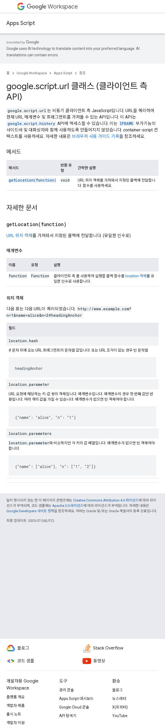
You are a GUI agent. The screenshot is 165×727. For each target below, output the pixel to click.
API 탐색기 (67, 716)
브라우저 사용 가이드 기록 (95, 136)
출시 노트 (13, 714)
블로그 (117, 690)
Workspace (52, 6)
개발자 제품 (15, 705)
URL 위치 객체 (19, 235)
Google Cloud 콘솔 (74, 707)
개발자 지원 (15, 723)
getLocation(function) (32, 180)
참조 (82, 73)
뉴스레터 (119, 698)
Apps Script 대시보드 (76, 698)
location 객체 (136, 276)
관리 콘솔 (66, 690)
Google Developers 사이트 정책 (30, 511)
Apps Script (20, 23)
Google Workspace (32, 73)
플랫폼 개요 (15, 697)
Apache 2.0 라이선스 (67, 506)
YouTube (120, 716)
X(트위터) (120, 707)
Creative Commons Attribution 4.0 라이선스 (105, 500)
